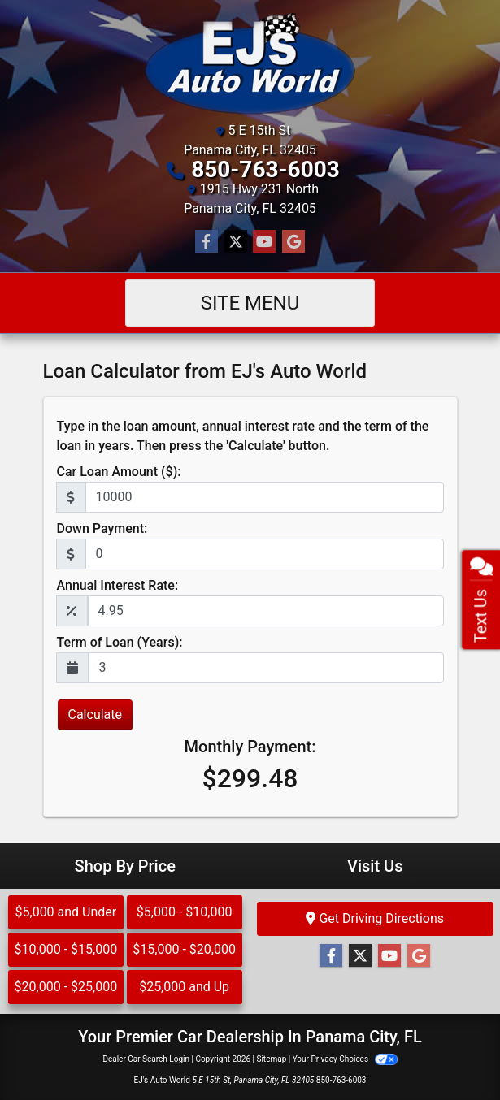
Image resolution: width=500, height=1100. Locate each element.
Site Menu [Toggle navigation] (250, 303)
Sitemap (271, 1059)
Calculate (95, 714)
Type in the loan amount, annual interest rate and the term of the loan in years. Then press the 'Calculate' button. (243, 435)
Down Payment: (102, 528)
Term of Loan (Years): (120, 642)
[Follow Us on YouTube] (264, 242)
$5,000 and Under (66, 912)
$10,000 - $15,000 (66, 949)
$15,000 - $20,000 (184, 949)
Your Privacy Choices (345, 1059)
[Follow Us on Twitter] (235, 242)
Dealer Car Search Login (145, 1059)
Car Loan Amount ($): (119, 471)
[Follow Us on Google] (293, 242)
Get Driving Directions (375, 918)
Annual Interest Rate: (118, 585)
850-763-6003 (265, 169)
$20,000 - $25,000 (66, 986)
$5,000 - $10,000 (185, 912)
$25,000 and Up (184, 986)
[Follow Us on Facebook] (206, 242)
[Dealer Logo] (250, 64)
